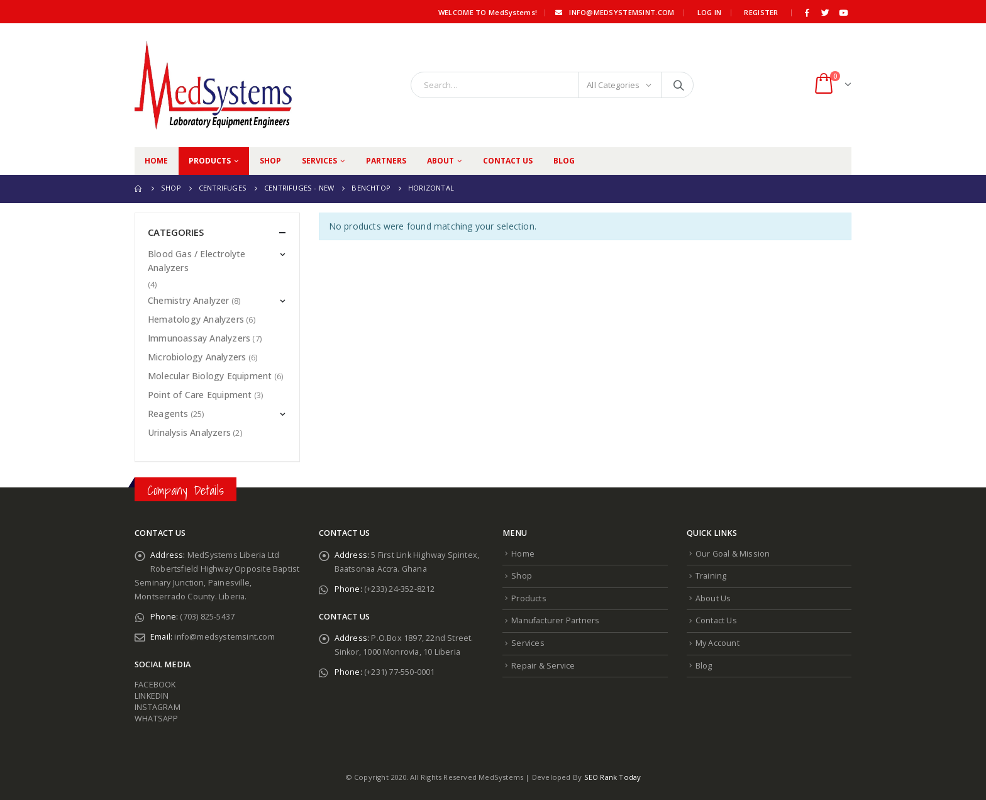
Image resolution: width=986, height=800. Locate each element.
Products (210, 160)
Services (319, 160)
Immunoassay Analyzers (199, 338)
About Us (713, 598)
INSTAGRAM (157, 707)
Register (761, 12)
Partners (386, 160)
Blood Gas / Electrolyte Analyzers (197, 261)
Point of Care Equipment (200, 395)
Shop (270, 160)
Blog (564, 160)
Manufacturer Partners (555, 620)
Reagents (168, 413)
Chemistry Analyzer (189, 300)
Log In (709, 12)
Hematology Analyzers (196, 319)
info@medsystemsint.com (613, 12)
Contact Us (508, 160)
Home (156, 160)
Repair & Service (543, 665)
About (440, 160)
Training (711, 575)
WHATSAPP (157, 718)
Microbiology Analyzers (197, 357)
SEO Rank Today (612, 777)
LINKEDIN (152, 696)
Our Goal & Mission (732, 553)
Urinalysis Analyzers (189, 432)
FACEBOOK (155, 684)
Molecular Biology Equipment (210, 376)
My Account (717, 643)
